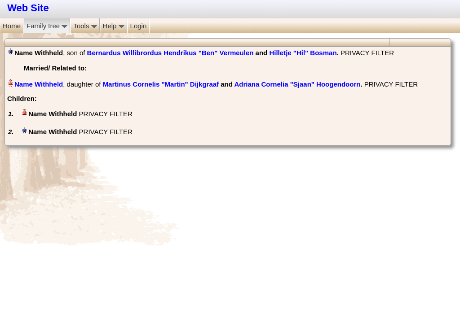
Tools (85, 26)
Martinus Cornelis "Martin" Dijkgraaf (161, 84)
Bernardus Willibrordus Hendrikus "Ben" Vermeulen (170, 53)
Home (12, 26)
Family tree (47, 26)
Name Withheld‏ (38, 84)
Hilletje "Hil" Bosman (302, 53)
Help (113, 26)
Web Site (28, 7)
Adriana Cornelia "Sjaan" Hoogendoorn (297, 84)
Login (138, 26)
